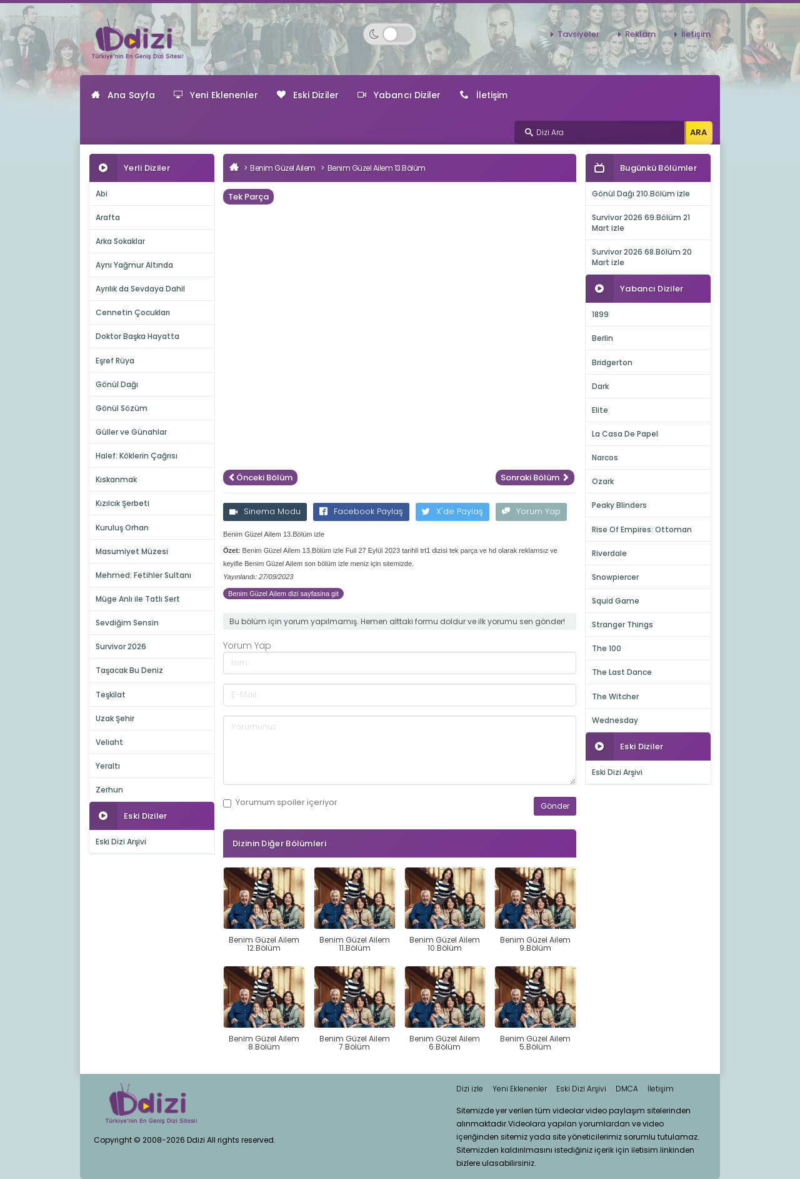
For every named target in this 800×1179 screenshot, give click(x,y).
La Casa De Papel (625, 433)
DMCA (627, 1088)
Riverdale (609, 553)
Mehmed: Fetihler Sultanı (143, 575)
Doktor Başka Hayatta (137, 336)
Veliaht (109, 742)
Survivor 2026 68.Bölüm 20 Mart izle (642, 257)
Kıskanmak (116, 479)
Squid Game (615, 600)
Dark (600, 386)
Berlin (602, 338)
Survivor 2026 (121, 646)
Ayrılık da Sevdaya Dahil (140, 288)
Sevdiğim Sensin (127, 622)
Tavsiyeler (578, 34)
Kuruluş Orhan (122, 527)
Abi (102, 193)
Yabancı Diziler (399, 95)
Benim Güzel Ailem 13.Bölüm (377, 168)
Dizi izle (469, 1088)
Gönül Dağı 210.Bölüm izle (641, 193)
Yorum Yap (531, 511)
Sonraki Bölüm (535, 477)
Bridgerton (612, 362)
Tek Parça (248, 197)
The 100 (606, 648)
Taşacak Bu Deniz (129, 670)
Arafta (108, 217)
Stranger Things (622, 624)
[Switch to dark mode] (389, 34)
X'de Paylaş (452, 511)
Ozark (603, 481)
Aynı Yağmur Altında (134, 265)
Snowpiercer (615, 577)
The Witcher (615, 696)
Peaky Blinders (619, 505)
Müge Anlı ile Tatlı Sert (138, 599)
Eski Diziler (308, 95)
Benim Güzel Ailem (283, 168)
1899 (600, 314)
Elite (600, 410)
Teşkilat (111, 694)
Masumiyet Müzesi (132, 551)
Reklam (640, 34)
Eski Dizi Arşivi (121, 841)
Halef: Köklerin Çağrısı (137, 455)
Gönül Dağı (117, 384)
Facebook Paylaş (361, 511)
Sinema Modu (265, 511)
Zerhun (109, 789)
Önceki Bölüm (260, 477)
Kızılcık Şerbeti (122, 503)
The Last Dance (622, 672)
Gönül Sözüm (122, 408)
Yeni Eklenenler (216, 95)
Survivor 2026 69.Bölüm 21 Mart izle (641, 222)
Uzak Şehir (115, 718)
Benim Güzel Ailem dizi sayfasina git (283, 593)
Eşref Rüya (115, 360)
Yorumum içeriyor (280, 802)
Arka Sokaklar (120, 241)
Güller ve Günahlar (131, 432)
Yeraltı (108, 766)
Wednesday (615, 720)
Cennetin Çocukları (133, 312)
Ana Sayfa (123, 95)
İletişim (696, 34)
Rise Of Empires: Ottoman (642, 529)
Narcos (605, 457)
